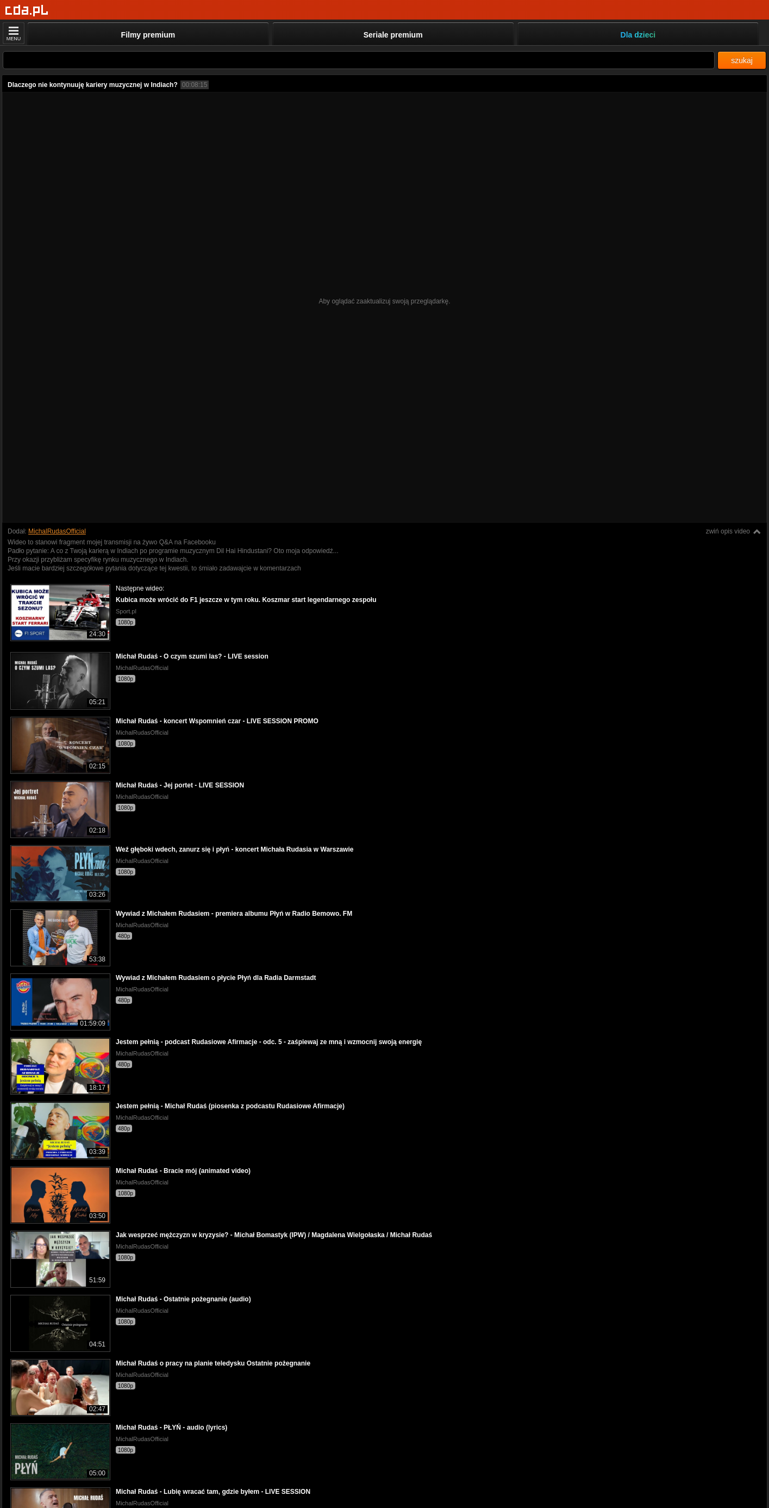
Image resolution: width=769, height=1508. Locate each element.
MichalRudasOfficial (57, 531)
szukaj (742, 60)
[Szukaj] (359, 60)
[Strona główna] (26, 10)
